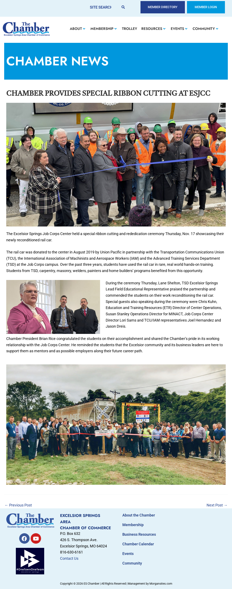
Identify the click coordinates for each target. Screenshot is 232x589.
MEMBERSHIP (103, 28)
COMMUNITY (205, 28)
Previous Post (18, 505)
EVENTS (179, 28)
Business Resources (139, 534)
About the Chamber (138, 515)
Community (132, 563)
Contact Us (69, 558)
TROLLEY (129, 28)
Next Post (217, 505)
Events (128, 553)
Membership (133, 525)
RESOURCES (153, 28)
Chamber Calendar (138, 544)
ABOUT (77, 28)
